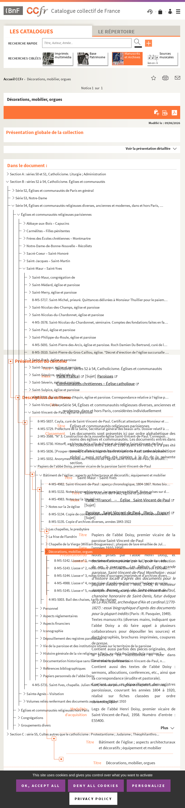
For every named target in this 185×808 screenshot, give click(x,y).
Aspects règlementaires (60, 616)
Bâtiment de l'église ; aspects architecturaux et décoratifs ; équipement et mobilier (104, 475)
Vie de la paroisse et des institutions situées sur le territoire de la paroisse (97, 646)
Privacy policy (93, 798)
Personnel (50, 608)
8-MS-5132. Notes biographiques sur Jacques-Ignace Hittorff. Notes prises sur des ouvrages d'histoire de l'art (110, 491)
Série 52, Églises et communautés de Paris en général (54, 190)
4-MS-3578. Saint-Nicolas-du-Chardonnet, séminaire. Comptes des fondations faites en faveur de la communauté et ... (100, 322)
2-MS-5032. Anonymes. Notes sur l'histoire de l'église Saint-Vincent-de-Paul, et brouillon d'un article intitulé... (103, 458)
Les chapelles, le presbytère (69, 529)
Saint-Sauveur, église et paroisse (56, 367)
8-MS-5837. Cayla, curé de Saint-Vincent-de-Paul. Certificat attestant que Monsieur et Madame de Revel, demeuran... (103, 421)
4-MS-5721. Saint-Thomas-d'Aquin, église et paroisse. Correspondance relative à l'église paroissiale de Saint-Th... (100, 397)
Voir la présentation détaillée (148, 148)
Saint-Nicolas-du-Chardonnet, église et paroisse (68, 314)
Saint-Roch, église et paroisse (54, 359)
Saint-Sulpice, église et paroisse (55, 389)
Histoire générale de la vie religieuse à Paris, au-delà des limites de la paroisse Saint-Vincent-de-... (104, 653)
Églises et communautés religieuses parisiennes (56, 214)
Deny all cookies (96, 785)
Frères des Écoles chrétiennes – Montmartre (58, 238)
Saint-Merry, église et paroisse (54, 292)
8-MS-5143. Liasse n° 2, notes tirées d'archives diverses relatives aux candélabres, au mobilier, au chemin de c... (112, 568)
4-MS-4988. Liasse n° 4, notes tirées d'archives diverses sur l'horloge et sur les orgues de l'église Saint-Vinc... (112, 583)
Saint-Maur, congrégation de (53, 277)
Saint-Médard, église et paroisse (56, 284)
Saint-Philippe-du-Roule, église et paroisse (64, 337)
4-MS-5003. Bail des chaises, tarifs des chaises (82, 599)
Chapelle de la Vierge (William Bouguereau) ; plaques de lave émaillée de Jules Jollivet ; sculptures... (108, 544)
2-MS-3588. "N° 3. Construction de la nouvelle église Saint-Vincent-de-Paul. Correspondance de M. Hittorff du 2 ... (103, 436)
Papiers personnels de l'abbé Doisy (68, 676)
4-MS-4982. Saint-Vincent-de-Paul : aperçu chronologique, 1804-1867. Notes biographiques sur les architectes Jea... (110, 484)
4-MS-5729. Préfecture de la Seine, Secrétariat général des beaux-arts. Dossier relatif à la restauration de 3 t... (103, 428)
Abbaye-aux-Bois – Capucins (47, 223)
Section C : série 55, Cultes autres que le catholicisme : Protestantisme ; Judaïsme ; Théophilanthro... (84, 734)
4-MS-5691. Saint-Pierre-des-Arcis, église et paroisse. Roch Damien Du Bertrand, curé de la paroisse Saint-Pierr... (100, 344)
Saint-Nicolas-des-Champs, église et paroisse (65, 307)
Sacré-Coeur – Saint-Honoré (47, 253)
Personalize (148, 785)
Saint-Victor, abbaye (47, 404)
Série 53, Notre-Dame (31, 198)
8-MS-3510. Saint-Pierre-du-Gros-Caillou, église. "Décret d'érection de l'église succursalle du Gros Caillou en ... (100, 352)
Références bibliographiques (64, 668)
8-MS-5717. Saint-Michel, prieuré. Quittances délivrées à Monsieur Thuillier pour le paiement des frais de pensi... (100, 299)
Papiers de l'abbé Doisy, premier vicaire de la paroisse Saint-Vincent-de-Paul (94, 466)
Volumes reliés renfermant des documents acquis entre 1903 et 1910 (76, 701)
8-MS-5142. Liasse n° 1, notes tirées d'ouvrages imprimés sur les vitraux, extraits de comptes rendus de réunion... (112, 560)
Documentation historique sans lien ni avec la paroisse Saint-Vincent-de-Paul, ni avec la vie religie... (104, 661)
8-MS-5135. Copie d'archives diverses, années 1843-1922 (90, 521)
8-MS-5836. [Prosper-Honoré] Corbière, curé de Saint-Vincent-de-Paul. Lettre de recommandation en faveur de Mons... (103, 451)
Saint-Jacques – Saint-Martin (48, 261)
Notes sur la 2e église (64, 506)
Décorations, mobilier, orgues (70, 551)
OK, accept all (40, 785)
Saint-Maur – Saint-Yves (44, 268)
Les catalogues (31, 31)
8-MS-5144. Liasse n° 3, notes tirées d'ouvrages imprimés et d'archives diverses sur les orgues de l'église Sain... (112, 575)
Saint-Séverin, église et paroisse (55, 382)
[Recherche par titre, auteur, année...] (87, 43)
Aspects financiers (56, 623)
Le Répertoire (116, 31)
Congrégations (32, 717)
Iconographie (53, 631)
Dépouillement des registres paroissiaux (72, 638)
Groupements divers (36, 725)
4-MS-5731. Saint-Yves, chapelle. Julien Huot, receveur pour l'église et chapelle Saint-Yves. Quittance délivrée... (100, 684)
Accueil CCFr (13, 79)
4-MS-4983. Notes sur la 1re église (73, 499)
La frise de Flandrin (63, 536)
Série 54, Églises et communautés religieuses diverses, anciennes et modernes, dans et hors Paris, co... (89, 205)
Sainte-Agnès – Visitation (45, 693)
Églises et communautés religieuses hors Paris (55, 710)
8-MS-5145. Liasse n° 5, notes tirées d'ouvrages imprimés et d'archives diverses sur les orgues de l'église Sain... (112, 590)
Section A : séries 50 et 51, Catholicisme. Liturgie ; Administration (58, 174)
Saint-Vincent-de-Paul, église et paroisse (62, 412)
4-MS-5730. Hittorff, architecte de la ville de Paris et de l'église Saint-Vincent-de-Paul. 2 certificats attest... (103, 443)
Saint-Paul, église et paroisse (53, 329)
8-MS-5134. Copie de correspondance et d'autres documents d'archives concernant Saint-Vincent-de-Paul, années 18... (110, 514)
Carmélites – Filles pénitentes (48, 231)
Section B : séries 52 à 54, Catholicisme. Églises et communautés (57, 181)
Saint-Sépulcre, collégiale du (53, 374)
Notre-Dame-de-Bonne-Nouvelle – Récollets (59, 246)
